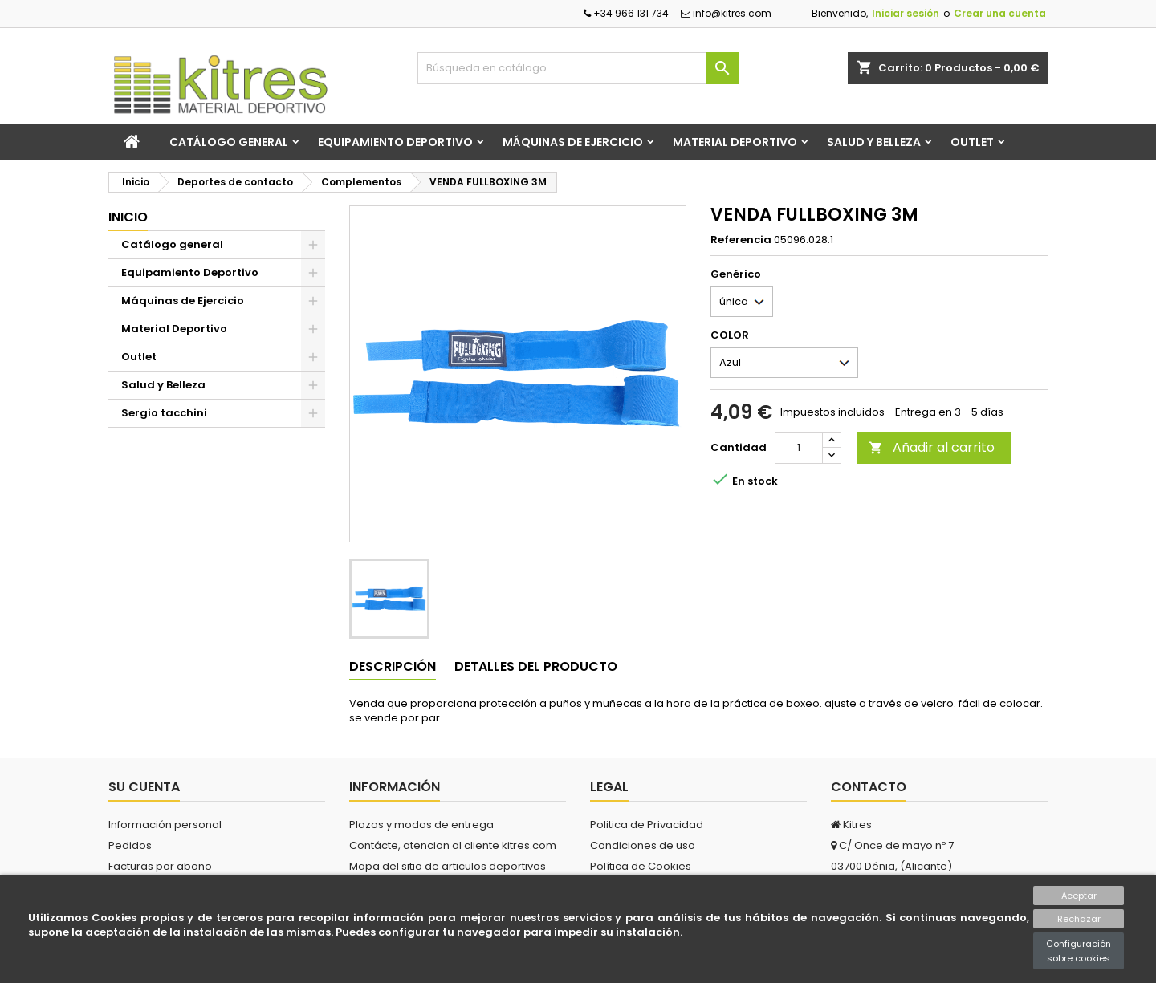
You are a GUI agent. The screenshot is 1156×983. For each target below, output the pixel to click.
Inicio (128, 217)
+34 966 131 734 (626, 13)
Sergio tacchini (164, 412)
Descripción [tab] (392, 666)
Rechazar (1079, 918)
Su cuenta (144, 787)
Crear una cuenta (1000, 13)
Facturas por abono (160, 866)
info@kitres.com (726, 13)
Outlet (972, 142)
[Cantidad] (799, 448)
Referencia (740, 240)
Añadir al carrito (932, 447)
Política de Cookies (640, 866)
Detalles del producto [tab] (535, 666)
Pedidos (130, 845)
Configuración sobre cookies (1078, 951)
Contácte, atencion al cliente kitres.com (452, 845)
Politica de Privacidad (646, 824)
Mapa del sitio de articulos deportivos (447, 866)
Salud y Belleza (874, 142)
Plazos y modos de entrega (421, 824)
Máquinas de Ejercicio (573, 142)
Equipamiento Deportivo (395, 142)
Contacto (868, 787)
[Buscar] (578, 68)
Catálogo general (228, 142)
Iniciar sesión (905, 13)
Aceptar (1079, 895)
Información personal (165, 824)
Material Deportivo (735, 142)
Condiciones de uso (642, 845)
